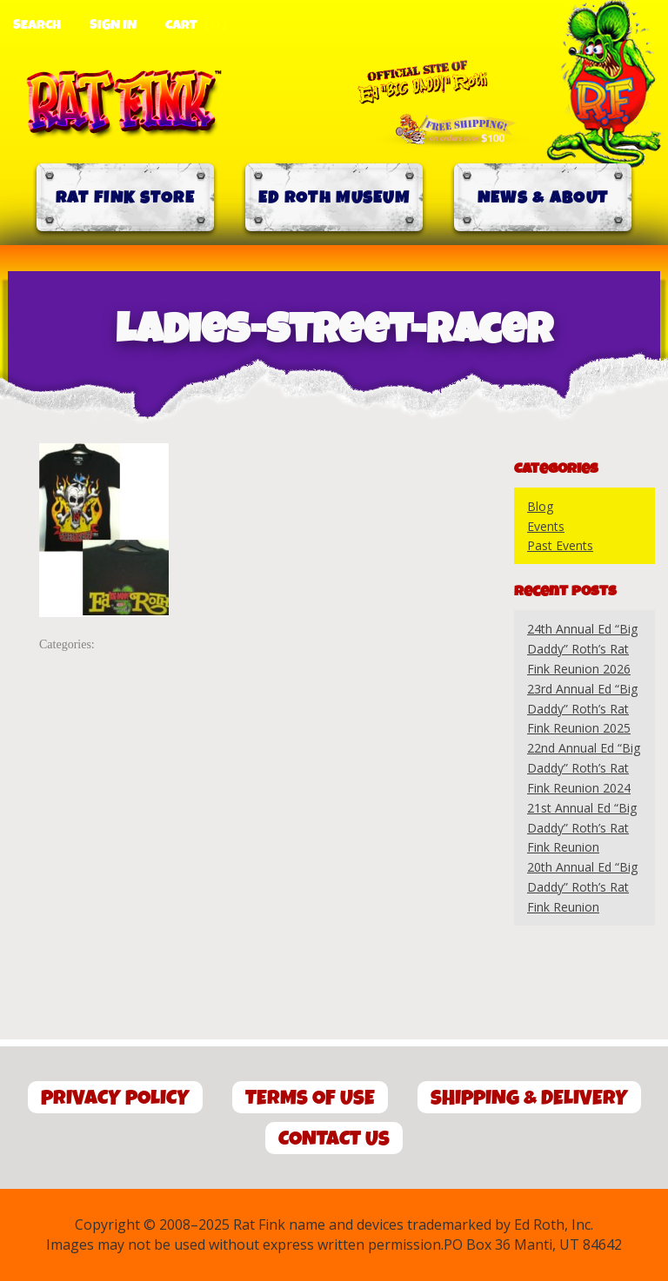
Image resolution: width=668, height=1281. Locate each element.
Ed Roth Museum (334, 197)
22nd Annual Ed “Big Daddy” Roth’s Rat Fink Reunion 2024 (583, 768)
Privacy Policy (115, 1098)
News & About (543, 197)
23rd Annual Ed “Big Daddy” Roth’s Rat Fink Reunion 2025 (582, 708)
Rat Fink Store (125, 197)
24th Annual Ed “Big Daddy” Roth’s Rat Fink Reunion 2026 (582, 649)
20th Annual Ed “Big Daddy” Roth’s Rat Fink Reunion (582, 887)
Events (545, 526)
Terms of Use (310, 1098)
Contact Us (334, 1139)
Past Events (560, 545)
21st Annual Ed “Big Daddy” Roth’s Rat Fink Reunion (582, 828)
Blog (540, 506)
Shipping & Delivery (529, 1098)
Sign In (113, 25)
